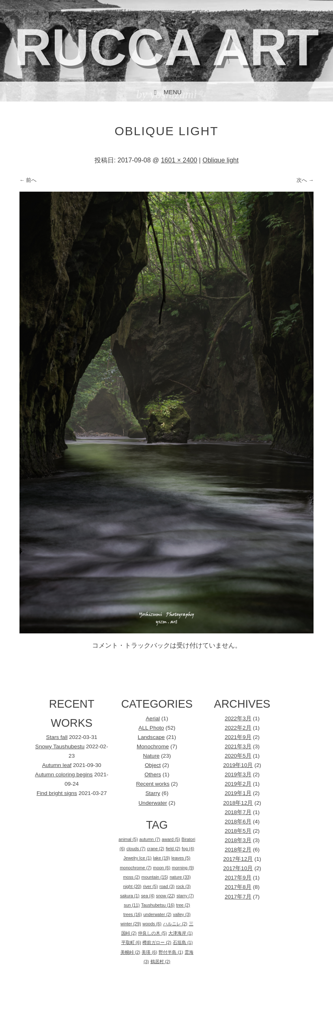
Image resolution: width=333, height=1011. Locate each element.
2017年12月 (238, 859)
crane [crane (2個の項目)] (155, 848)
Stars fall (57, 737)
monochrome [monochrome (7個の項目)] (135, 867)
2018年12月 (238, 803)
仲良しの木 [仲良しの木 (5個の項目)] (152, 933)
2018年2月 (238, 850)
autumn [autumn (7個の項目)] (149, 839)
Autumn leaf (57, 765)
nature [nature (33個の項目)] (180, 877)
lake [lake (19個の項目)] (161, 857)
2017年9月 (238, 878)
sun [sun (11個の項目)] (132, 905)
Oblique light (220, 160)
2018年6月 (238, 822)
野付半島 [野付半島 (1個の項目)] (171, 952)
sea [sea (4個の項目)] (148, 895)
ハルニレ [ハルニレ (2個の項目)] (175, 923)
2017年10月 (238, 868)
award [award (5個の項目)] (171, 839)
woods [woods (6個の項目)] (151, 923)
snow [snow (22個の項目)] (165, 895)
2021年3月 (238, 746)
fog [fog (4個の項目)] (188, 848)
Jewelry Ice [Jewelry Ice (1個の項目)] (137, 857)
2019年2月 (238, 784)
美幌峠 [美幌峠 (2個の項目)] (130, 952)
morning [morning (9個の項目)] (183, 867)
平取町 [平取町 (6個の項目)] (131, 942)
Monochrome (153, 746)
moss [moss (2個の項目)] (131, 877)
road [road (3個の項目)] (166, 886)
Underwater (153, 803)
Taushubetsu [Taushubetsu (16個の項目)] (157, 905)
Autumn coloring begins (63, 774)
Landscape (151, 737)
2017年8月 (238, 887)
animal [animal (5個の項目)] (127, 839)
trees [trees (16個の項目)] (132, 914)
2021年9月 (238, 737)
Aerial (153, 718)
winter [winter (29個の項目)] (130, 923)
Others (152, 774)
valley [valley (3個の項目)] (181, 914)
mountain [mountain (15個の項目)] (155, 877)
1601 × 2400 (179, 160)
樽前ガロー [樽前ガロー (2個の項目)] (156, 942)
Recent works (152, 784)
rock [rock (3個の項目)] (183, 886)
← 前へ (28, 180)
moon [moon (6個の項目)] (161, 867)
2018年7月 (238, 812)
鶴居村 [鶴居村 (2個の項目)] (160, 961)
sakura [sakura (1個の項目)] (130, 895)
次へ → (305, 180)
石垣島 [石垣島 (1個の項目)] (183, 942)
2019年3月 (238, 774)
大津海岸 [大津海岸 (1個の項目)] (180, 933)
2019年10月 (238, 765)
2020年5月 (238, 756)
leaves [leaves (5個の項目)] (181, 857)
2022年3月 (238, 718)
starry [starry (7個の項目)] (185, 895)
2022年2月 (238, 728)
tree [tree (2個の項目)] (183, 905)
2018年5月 (238, 831)
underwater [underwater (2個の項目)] (157, 914)
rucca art (166, 47)
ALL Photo (151, 728)
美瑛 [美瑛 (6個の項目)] (149, 952)
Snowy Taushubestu (59, 746)
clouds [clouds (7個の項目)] (136, 848)
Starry (153, 793)
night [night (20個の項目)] (132, 886)
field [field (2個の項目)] (173, 848)
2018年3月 (238, 840)
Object (153, 765)
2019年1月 (238, 793)
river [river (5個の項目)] (150, 886)
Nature (151, 756)
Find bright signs (57, 793)
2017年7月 (238, 897)
